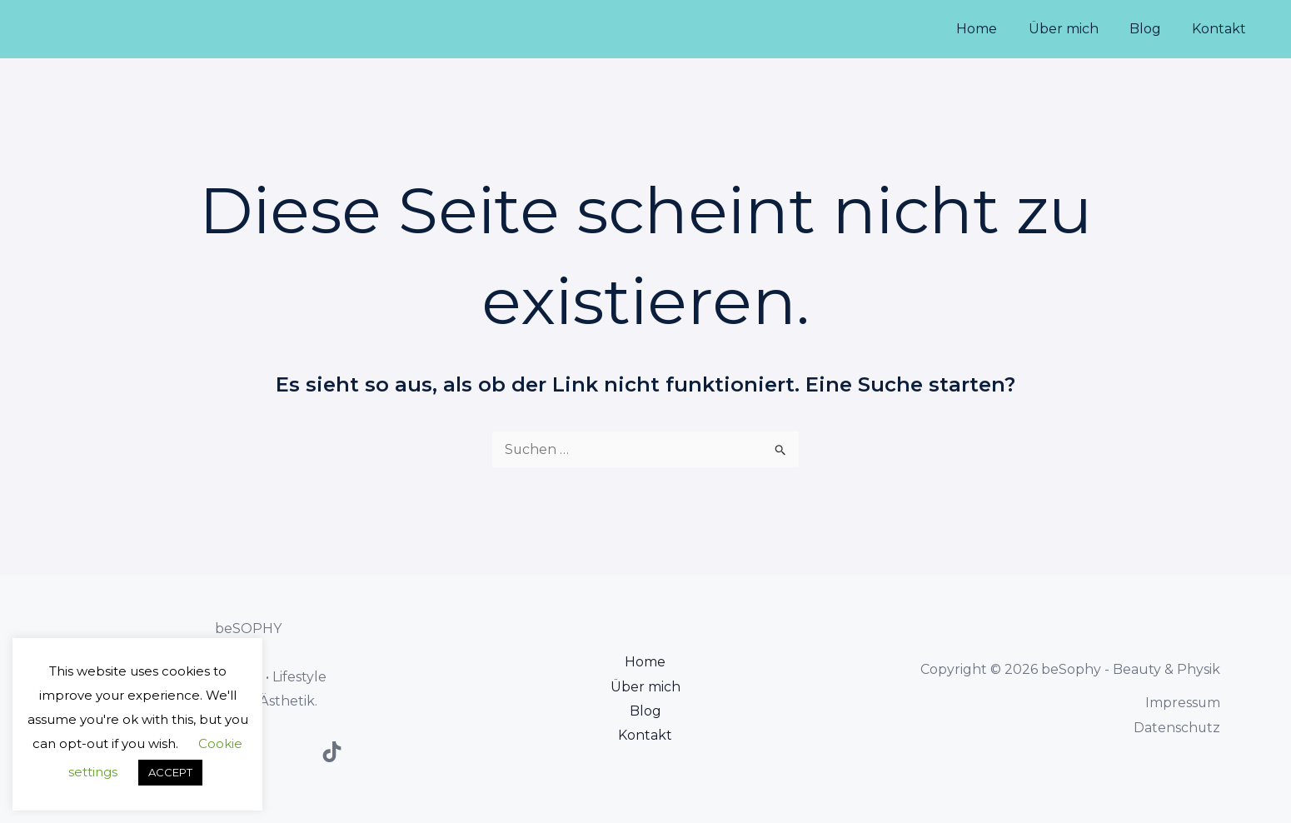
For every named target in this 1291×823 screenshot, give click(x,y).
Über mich (1074, 29)
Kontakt (1221, 29)
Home (992, 29)
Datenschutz (1176, 728)
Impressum (1182, 703)
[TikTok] (331, 751)
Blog (1152, 29)
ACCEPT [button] (170, 772)
